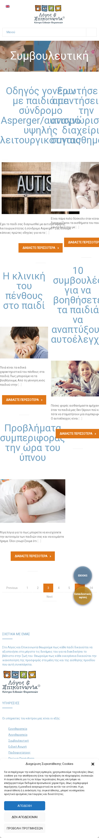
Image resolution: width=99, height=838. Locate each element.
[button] (93, 764)
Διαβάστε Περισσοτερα (41, 247)
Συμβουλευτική (18, 740)
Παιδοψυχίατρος (19, 752)
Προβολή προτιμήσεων (25, 828)
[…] (47, 232)
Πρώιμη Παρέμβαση (21, 758)
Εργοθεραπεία (17, 728)
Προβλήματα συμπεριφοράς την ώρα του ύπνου (32, 442)
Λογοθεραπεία (17, 734)
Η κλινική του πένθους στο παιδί (24, 290)
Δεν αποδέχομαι (25, 817)
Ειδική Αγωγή (17, 746)
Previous (12, 588)
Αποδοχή (24, 806)
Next (50, 596)
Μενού (52, 32)
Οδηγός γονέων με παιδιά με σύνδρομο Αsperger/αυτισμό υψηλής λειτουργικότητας (40, 115)
